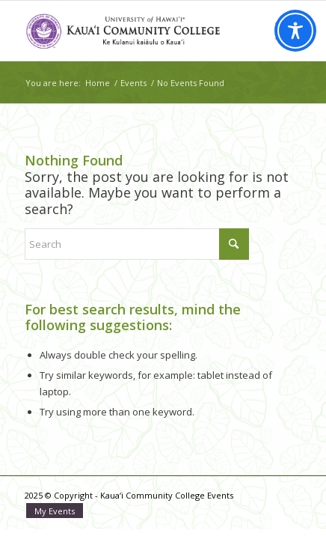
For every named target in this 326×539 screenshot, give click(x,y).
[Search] (137, 244)
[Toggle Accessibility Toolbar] (295, 30)
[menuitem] (51, 511)
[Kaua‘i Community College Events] (135, 31)
